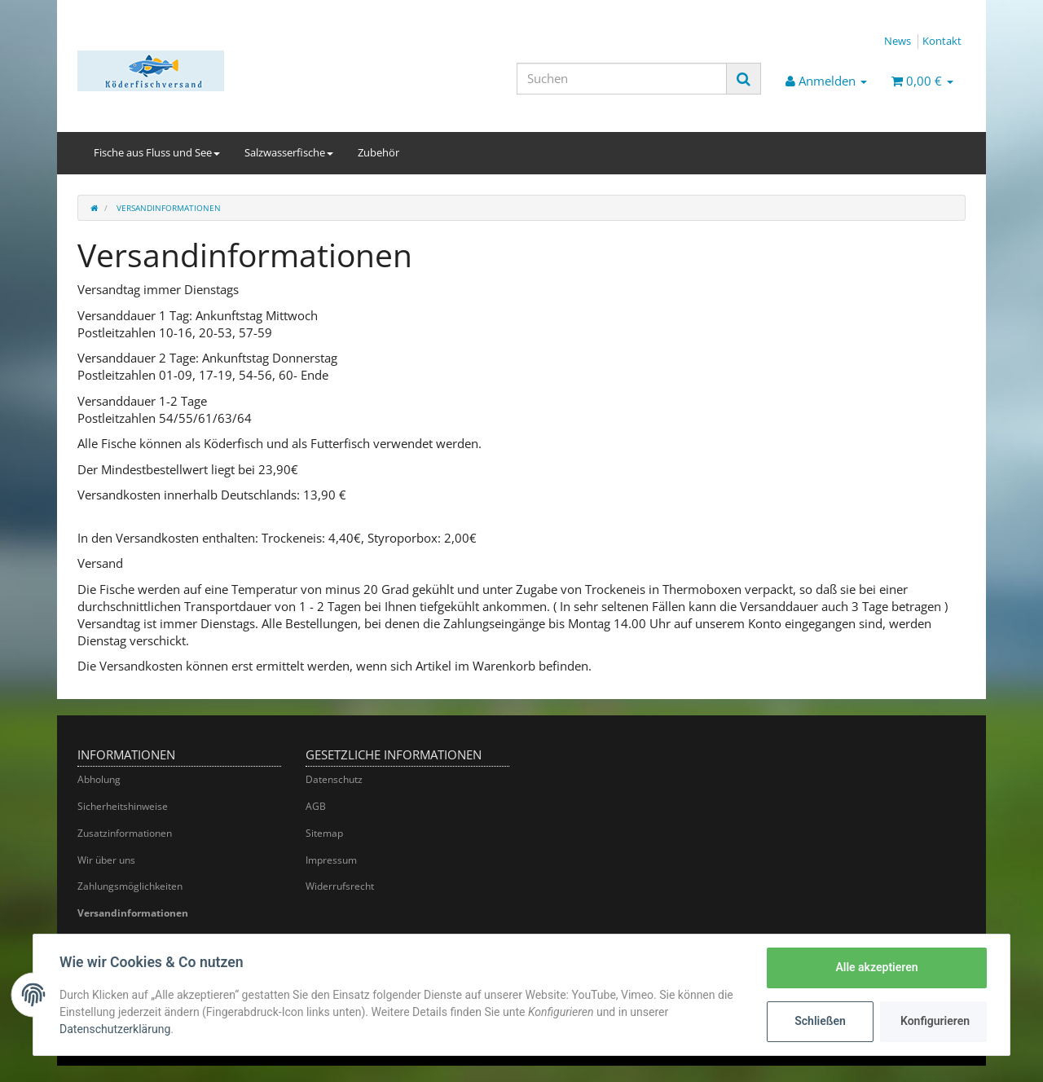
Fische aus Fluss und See (157, 152)
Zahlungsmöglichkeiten (130, 886)
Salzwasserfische (288, 152)
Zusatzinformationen (124, 833)
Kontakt (942, 40)
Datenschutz (334, 779)
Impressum (331, 860)
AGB (316, 806)
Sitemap (324, 833)
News (897, 40)
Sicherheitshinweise (122, 806)
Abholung (99, 779)
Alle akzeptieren (876, 967)
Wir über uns (106, 860)
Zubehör (378, 152)
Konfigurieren (935, 1020)
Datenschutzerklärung (114, 1029)
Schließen (820, 1020)
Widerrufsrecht (340, 886)
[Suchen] (622, 79)
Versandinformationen (132, 913)
